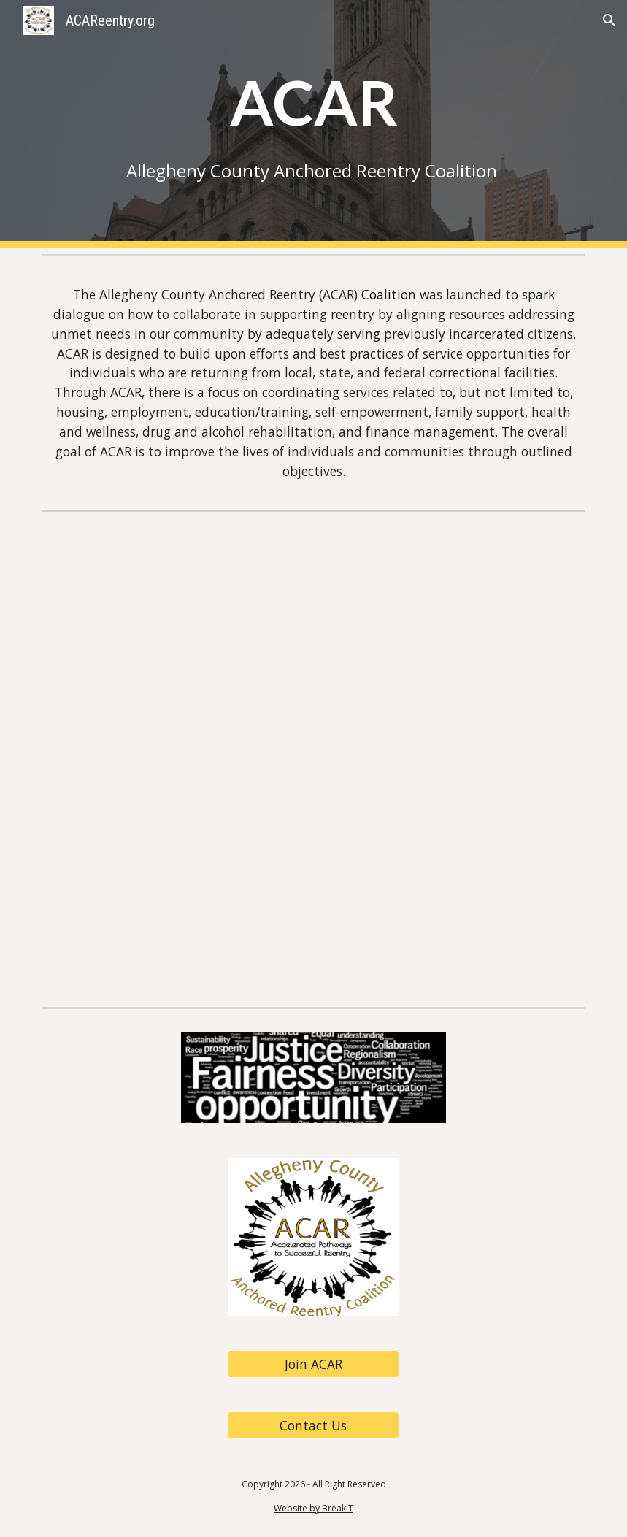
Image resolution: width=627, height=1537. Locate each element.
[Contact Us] (313, 1425)
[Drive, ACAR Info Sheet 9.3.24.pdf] (314, 758)
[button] (609, 20)
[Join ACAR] (313, 1364)
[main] (313, 124)
